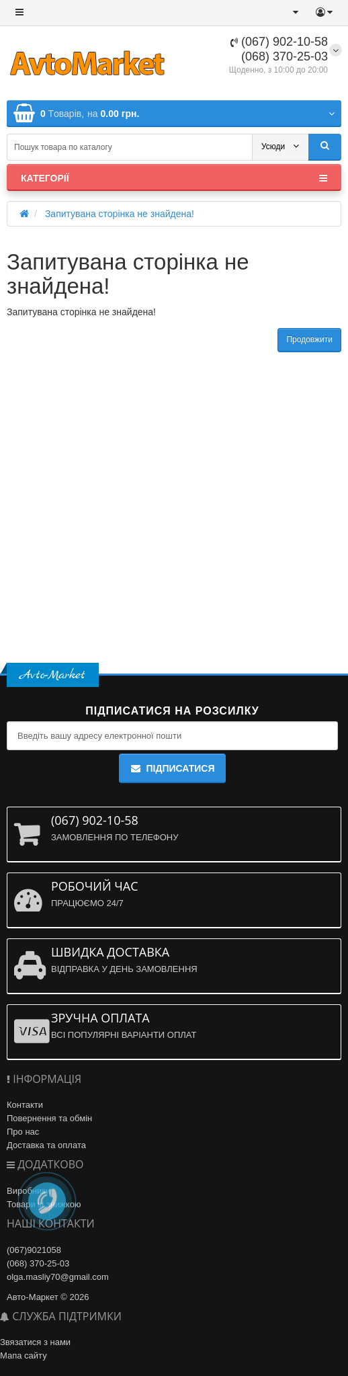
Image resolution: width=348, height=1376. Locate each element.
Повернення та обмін (49, 1118)
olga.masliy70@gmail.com (58, 1277)
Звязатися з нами (35, 1342)
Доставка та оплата (46, 1145)
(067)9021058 (34, 1250)
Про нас (23, 1132)
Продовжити (309, 339)
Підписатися (172, 768)
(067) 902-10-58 (279, 41)
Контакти (25, 1105)
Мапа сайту (23, 1355)
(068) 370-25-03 (284, 56)
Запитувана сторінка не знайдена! (119, 213)
